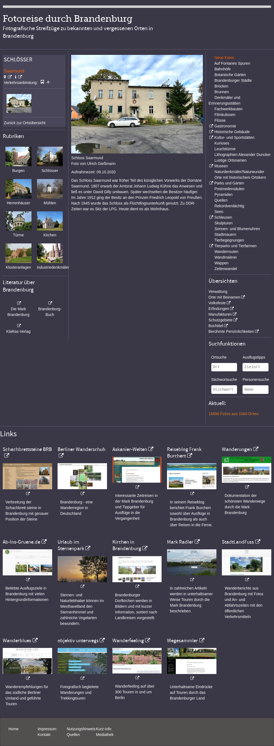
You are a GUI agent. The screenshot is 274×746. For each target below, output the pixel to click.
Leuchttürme (225, 149)
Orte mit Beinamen (224, 297)
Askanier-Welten (129, 449)
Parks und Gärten (229, 183)
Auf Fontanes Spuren (232, 63)
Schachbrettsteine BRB (27, 449)
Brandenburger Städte (233, 80)
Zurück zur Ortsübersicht (24, 123)
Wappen (222, 263)
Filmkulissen (225, 114)
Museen (221, 166)
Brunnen (222, 92)
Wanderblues (17, 640)
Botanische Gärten (230, 75)
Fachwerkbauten (229, 109)
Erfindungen (219, 308)
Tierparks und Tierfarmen (235, 246)
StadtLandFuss (238, 542)
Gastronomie (225, 126)
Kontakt (43, 734)
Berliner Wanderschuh (81, 449)
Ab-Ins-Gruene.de (21, 542)
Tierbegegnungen (229, 240)
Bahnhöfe (223, 69)
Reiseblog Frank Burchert (184, 452)
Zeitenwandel (226, 269)
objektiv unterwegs (78, 640)
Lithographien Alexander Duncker (243, 154)
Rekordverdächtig (229, 206)
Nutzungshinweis (81, 729)
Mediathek (105, 734)
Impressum (46, 729)
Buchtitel (216, 326)
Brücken (221, 86)
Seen (219, 211)
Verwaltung (218, 291)
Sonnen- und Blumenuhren (237, 229)
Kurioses (222, 143)
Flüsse (220, 120)
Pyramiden (224, 194)
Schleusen (223, 217)
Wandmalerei (226, 257)
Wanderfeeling (128, 640)
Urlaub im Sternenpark (71, 545)
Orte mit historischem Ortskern (240, 177)
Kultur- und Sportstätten (234, 137)
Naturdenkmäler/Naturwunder (239, 172)
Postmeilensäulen (230, 189)
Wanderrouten (226, 251)
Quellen (221, 200)
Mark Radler (180, 542)
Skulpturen (224, 223)
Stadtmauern (225, 234)
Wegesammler (182, 640)
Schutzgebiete (221, 320)
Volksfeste (217, 303)
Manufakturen (220, 314)
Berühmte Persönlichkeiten (231, 331)
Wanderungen (237, 449)
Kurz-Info (103, 729)
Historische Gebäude (232, 132)
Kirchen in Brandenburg (126, 545)
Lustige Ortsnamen (231, 160)
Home (13, 729)
